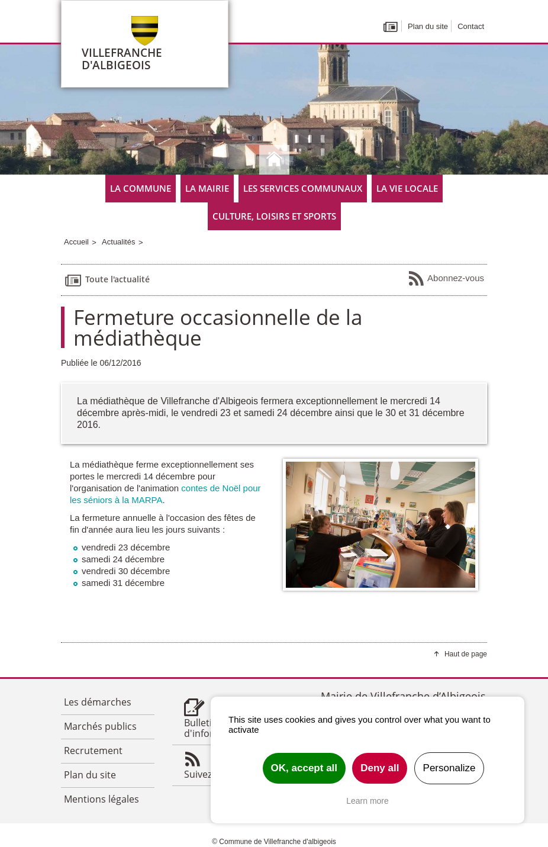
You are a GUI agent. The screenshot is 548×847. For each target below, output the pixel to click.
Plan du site (428, 26)
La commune (140, 188)
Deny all (379, 768)
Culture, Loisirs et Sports (274, 216)
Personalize (449, 768)
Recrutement (93, 750)
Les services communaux (302, 188)
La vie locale (407, 188)
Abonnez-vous (446, 278)
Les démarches (97, 702)
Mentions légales (101, 799)
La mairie (207, 188)
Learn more (367, 801)
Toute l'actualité (107, 279)
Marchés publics (100, 726)
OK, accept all (304, 768)
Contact (470, 26)
